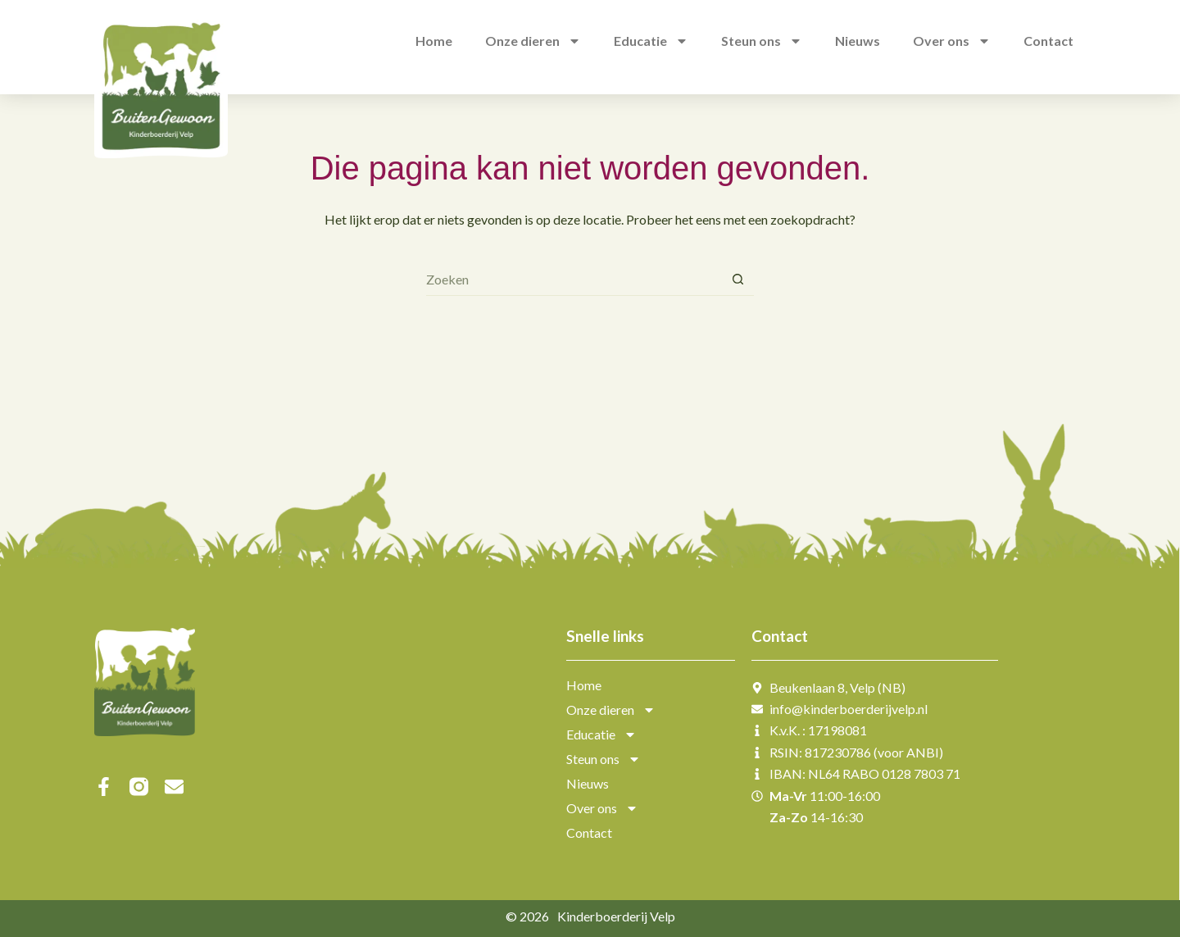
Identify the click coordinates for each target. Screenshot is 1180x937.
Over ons (602, 808)
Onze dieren (611, 710)
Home (583, 685)
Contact (589, 832)
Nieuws (587, 783)
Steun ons (603, 759)
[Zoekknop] (737, 279)
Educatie (601, 734)
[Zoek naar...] (573, 279)
